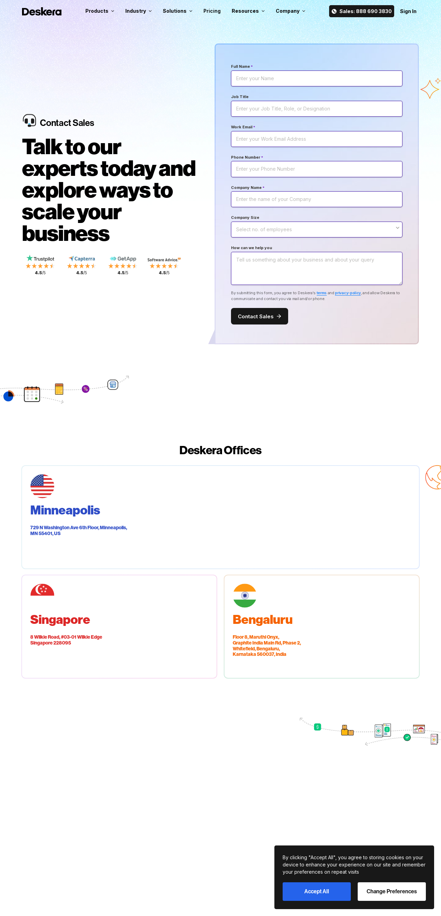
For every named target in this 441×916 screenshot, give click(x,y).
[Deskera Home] (42, 11)
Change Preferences (392, 891)
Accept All (316, 891)
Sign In (408, 11)
